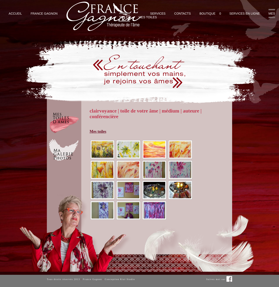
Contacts (182, 13)
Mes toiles (148, 17)
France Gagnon (44, 13)
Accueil (15, 13)
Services (158, 13)
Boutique (207, 13)
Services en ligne (244, 13)
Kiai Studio (127, 279)
